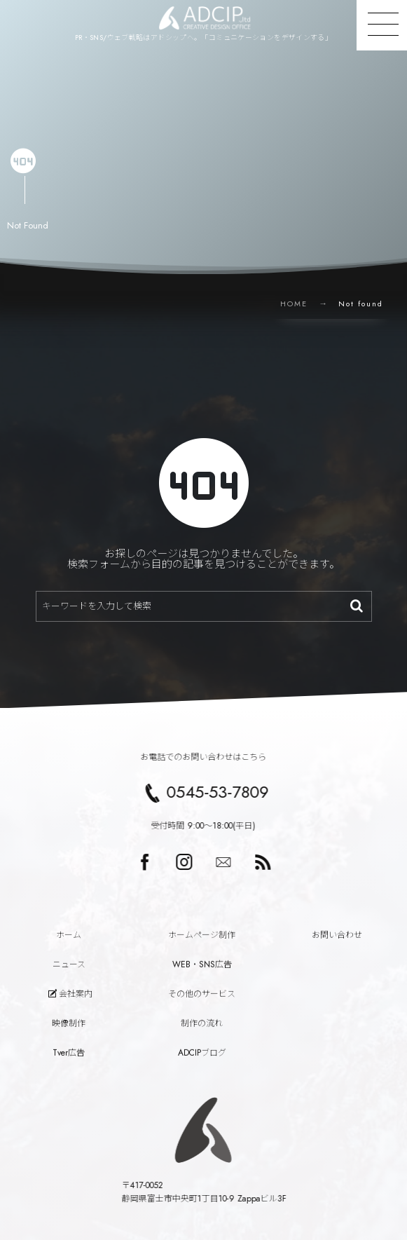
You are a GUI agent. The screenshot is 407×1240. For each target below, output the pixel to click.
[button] (382, 25)
